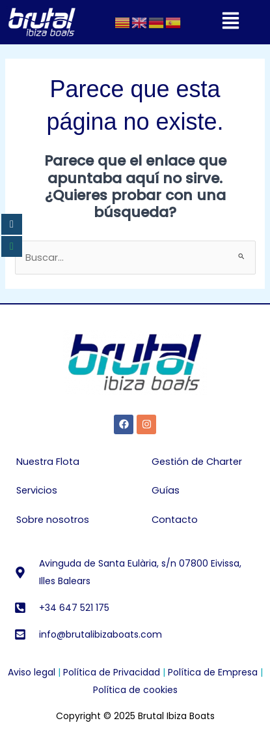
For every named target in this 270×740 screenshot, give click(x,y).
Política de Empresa (213, 672)
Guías (166, 490)
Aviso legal (31, 672)
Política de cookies (135, 689)
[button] (231, 22)
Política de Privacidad (111, 672)
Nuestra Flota (47, 461)
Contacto (175, 519)
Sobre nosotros (52, 519)
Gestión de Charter (197, 461)
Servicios (36, 490)
